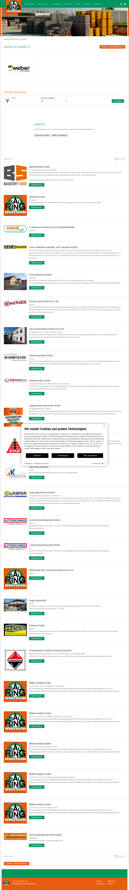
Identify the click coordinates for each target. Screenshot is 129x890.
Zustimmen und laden (42, 135)
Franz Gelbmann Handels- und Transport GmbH (53, 247)
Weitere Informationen (59, 135)
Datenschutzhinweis (31, 473)
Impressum (111, 881)
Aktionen (55, 4)
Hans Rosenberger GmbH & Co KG (46, 329)
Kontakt (110, 884)
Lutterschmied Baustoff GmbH (44, 520)
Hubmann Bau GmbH (40, 380)
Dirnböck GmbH (37, 196)
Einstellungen (53, 465)
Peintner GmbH (37, 625)
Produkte (42, 4)
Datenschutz (100, 884)
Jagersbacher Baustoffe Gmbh (44, 405)
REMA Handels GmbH (40, 682)
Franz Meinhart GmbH (40, 274)
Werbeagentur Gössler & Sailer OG (24, 884)
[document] (55, 449)
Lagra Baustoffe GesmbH (42, 492)
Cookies (99, 881)
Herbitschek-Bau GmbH (41, 355)
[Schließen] (94, 435)
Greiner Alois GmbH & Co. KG (44, 301)
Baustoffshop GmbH (39, 166)
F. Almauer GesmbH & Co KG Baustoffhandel (51, 227)
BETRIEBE (29, 4)
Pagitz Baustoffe (37, 600)
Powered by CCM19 (88, 473)
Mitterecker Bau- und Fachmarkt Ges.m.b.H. (51, 570)
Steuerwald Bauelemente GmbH (45, 834)
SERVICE (98, 4)
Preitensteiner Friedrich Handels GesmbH (50, 650)
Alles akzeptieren (80, 465)
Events (87, 4)
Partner (67, 4)
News (78, 4)
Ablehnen (27, 465)
